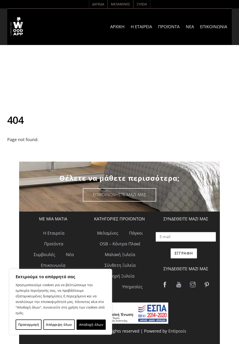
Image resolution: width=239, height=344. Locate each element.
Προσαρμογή (28, 324)
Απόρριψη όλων (59, 324)
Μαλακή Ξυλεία (120, 254)
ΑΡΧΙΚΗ (117, 26)
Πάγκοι (136, 233)
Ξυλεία (142, 4)
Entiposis (177, 331)
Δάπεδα (98, 4)
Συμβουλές (44, 254)
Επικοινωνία (213, 26)
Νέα (190, 26)
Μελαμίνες (120, 4)
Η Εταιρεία (141, 26)
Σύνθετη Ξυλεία (120, 265)
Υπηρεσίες (132, 286)
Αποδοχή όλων (91, 324)
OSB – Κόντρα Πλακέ (120, 244)
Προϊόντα (168, 26)
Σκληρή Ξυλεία (119, 276)
